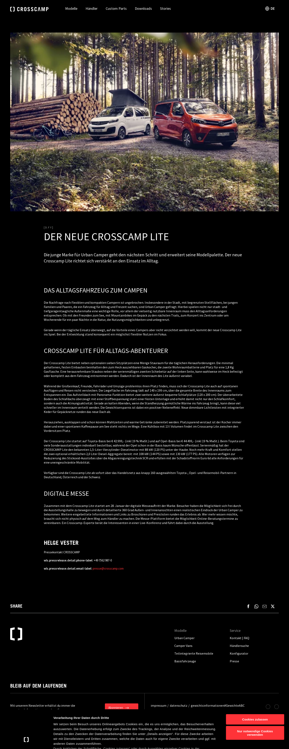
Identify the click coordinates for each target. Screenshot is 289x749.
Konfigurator (239, 653)
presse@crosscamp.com (108, 568)
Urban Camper (184, 638)
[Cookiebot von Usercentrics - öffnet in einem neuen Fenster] (26, 741)
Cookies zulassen (255, 686)
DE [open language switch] (270, 8)
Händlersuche (239, 646)
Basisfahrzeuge (185, 661)
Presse (234, 661)
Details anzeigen (218, 741)
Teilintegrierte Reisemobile (193, 653)
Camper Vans (183, 646)
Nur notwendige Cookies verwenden (255, 699)
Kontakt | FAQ (239, 638)
